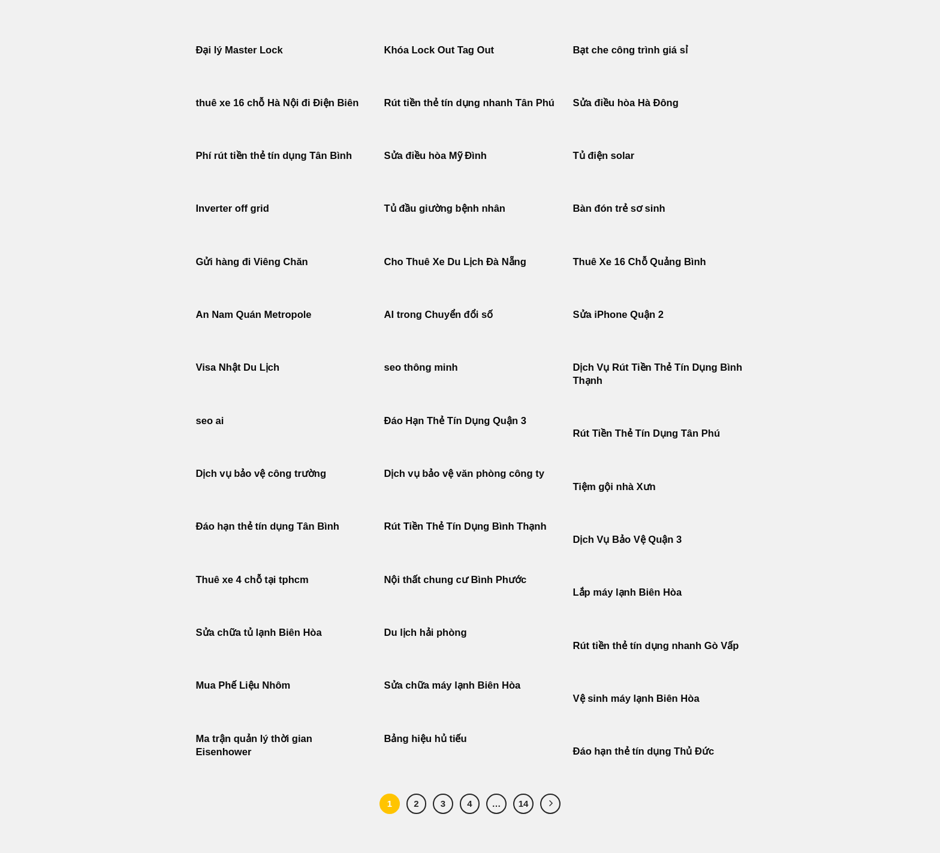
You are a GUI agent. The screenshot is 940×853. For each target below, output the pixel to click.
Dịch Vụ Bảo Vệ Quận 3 (627, 539)
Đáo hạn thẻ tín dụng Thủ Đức (644, 751)
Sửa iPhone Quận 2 (620, 314)
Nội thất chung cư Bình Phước (455, 579)
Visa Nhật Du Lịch (238, 367)
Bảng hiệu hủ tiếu (425, 738)
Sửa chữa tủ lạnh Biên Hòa (259, 632)
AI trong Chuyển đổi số (438, 314)
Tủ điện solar (604, 155)
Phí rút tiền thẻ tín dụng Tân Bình (274, 155)
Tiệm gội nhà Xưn (614, 486)
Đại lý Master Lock (239, 50)
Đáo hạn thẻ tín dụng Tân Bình (267, 526)
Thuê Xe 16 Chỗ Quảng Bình (639, 262)
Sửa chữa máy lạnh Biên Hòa (452, 685)
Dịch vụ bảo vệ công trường (261, 473)
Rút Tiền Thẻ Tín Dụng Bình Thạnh (467, 526)
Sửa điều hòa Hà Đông (626, 103)
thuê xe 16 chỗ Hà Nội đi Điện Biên (277, 103)
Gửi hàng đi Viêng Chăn (252, 262)
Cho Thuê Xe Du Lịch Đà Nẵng (455, 262)
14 (524, 803)
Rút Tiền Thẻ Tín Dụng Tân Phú (647, 433)
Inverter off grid (232, 208)
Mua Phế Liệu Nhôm (243, 685)
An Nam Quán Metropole (254, 314)
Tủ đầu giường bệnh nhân (444, 208)
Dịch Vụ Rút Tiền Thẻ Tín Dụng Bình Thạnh (658, 374)
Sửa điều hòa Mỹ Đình (435, 155)
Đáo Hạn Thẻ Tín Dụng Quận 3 (455, 420)
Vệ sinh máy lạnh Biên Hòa (636, 698)
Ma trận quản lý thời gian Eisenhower (254, 745)
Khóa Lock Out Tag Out (439, 50)
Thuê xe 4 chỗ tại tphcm (252, 579)
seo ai (210, 420)
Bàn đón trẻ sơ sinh (619, 208)
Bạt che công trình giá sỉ (630, 50)
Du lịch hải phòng (425, 632)
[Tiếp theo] (550, 804)
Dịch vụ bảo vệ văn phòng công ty (464, 473)
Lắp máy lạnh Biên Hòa (627, 592)
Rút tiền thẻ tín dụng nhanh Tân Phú (469, 103)
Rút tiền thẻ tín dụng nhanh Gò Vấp (656, 645)
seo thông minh (421, 367)
